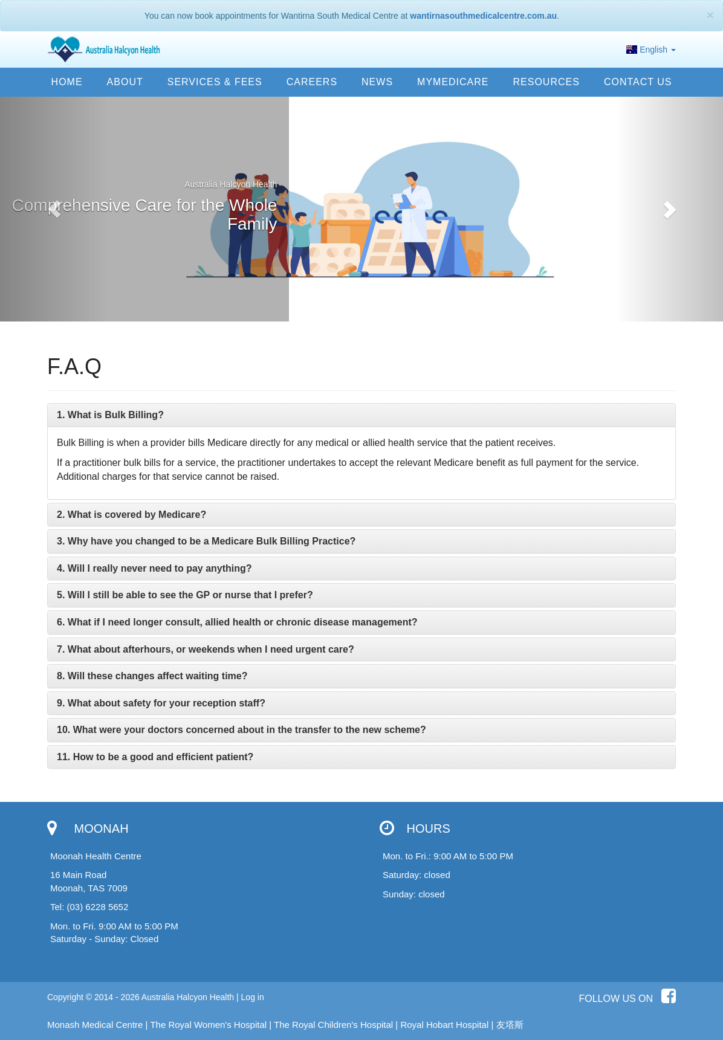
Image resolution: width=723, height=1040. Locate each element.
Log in (252, 997)
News (377, 82)
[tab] (361, 415)
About (125, 82)
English (651, 49)
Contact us (638, 82)
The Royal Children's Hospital (333, 1024)
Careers (312, 82)
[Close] (710, 14)
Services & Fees (214, 82)
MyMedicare (452, 82)
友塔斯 (510, 1024)
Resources (546, 82)
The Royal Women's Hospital (208, 1024)
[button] (54, 209)
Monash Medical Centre (95, 1024)
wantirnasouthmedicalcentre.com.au (483, 16)
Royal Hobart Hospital (444, 1024)
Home (67, 82)
